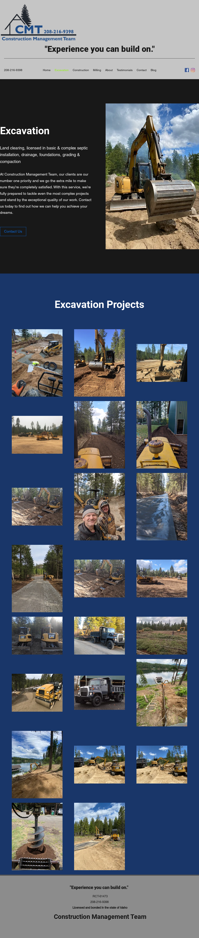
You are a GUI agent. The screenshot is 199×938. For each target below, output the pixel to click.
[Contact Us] (13, 231)
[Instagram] (193, 70)
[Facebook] (187, 70)
